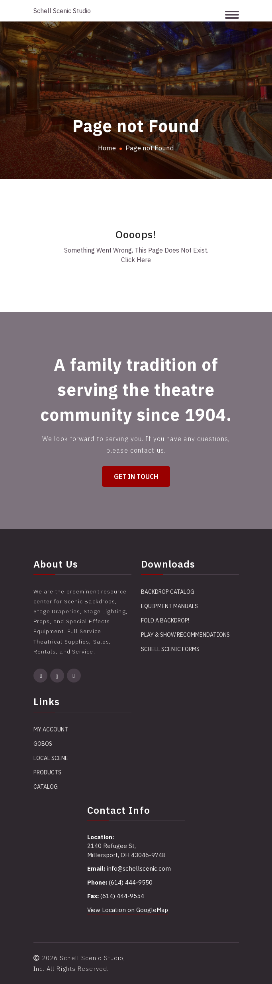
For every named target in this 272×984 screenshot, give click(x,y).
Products (47, 772)
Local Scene (50, 758)
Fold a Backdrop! (165, 620)
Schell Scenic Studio (62, 11)
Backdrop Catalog (167, 591)
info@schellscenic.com (139, 868)
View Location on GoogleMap (127, 910)
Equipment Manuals (169, 606)
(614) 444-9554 (122, 896)
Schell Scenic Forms (170, 649)
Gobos (42, 743)
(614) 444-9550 (131, 882)
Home (107, 148)
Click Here (136, 260)
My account (50, 729)
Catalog (45, 786)
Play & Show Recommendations (185, 634)
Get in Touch (136, 476)
